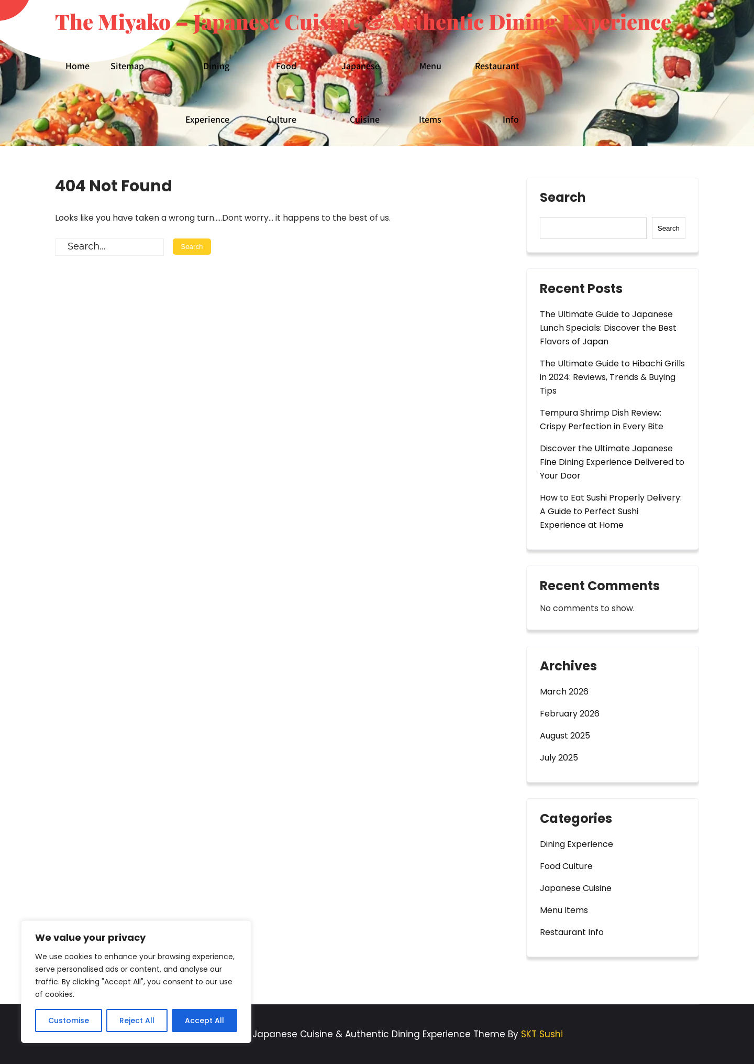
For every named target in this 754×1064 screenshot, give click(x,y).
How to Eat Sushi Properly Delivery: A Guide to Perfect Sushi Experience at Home (611, 511)
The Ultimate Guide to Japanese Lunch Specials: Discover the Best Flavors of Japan (608, 328)
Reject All (136, 1020)
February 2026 (570, 714)
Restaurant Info (497, 92)
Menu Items (430, 92)
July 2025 (559, 758)
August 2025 (565, 736)
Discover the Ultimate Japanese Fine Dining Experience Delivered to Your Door (612, 462)
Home (77, 66)
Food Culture (281, 92)
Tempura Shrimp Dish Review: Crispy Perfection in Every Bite (601, 419)
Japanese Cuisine (360, 92)
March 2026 (564, 692)
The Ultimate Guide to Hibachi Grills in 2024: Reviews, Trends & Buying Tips (612, 377)
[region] (136, 981)
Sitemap (127, 66)
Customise (68, 1020)
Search (563, 198)
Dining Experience (207, 92)
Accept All (204, 1020)
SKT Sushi (542, 1034)
